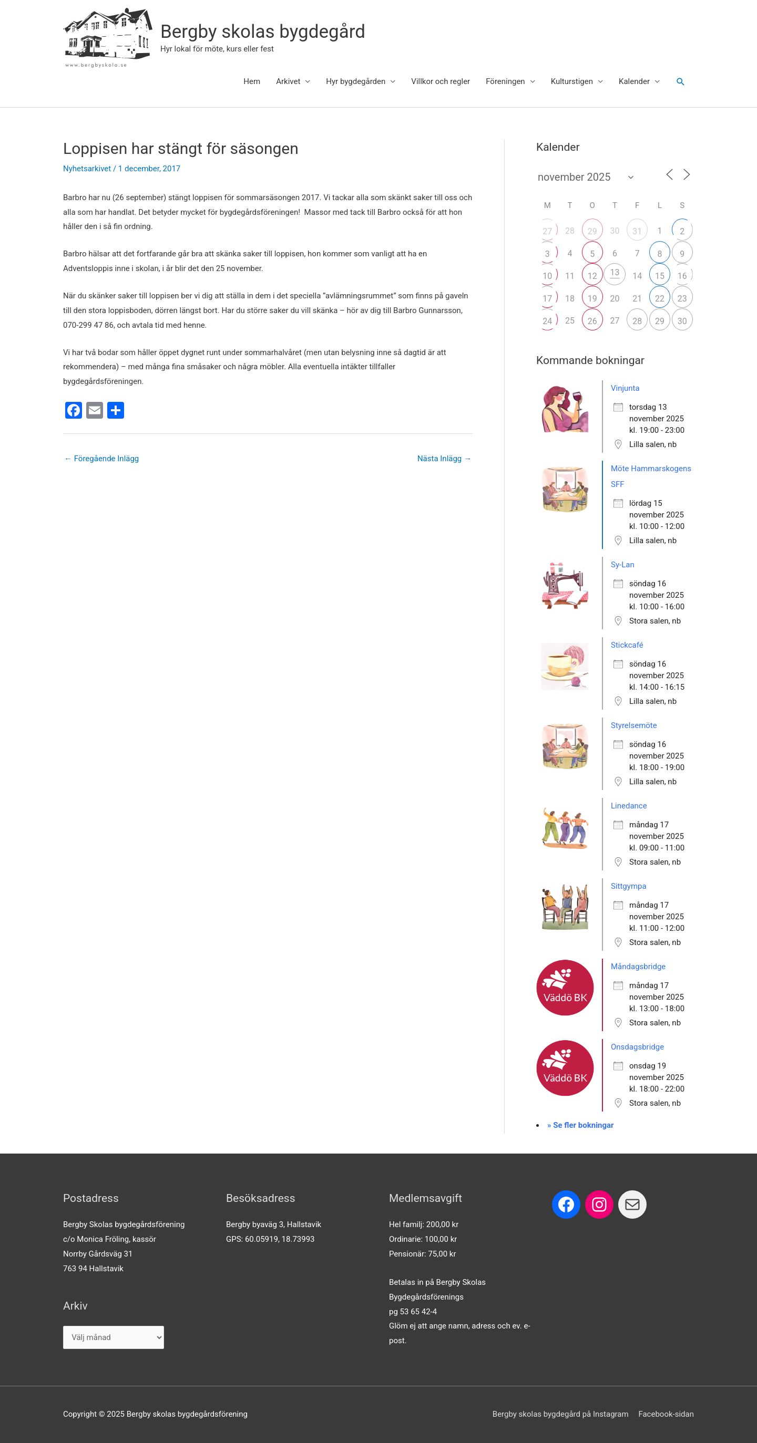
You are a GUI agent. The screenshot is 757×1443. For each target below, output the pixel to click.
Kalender (634, 81)
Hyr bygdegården (355, 81)
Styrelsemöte (634, 725)
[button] (681, 82)
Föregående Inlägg (101, 458)
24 (547, 321)
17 (547, 299)
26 (592, 321)
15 (659, 276)
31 (637, 231)
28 (637, 321)
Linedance (629, 806)
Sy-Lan (623, 564)
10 (547, 276)
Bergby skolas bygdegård (262, 32)
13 (614, 272)
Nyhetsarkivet (87, 168)
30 (682, 321)
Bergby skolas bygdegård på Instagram (561, 1414)
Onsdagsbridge (637, 1047)
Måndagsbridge (638, 966)
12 (592, 276)
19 (592, 299)
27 (547, 231)
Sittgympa (629, 886)
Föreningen (505, 81)
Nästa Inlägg (444, 458)
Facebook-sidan (666, 1414)
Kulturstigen (572, 81)
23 (682, 299)
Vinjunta (625, 388)
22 (659, 299)
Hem (251, 81)
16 (682, 276)
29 (592, 231)
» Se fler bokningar (580, 1125)
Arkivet (288, 81)
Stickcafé (627, 645)
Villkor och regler (440, 81)
